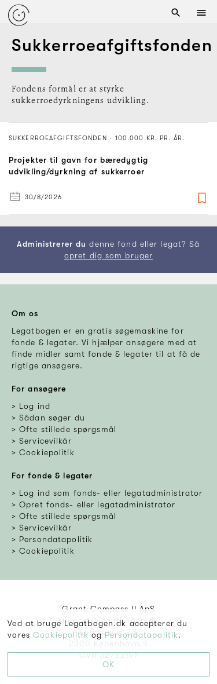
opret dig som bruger (108, 255)
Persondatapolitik (141, 634)
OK (108, 664)
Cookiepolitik (61, 634)
